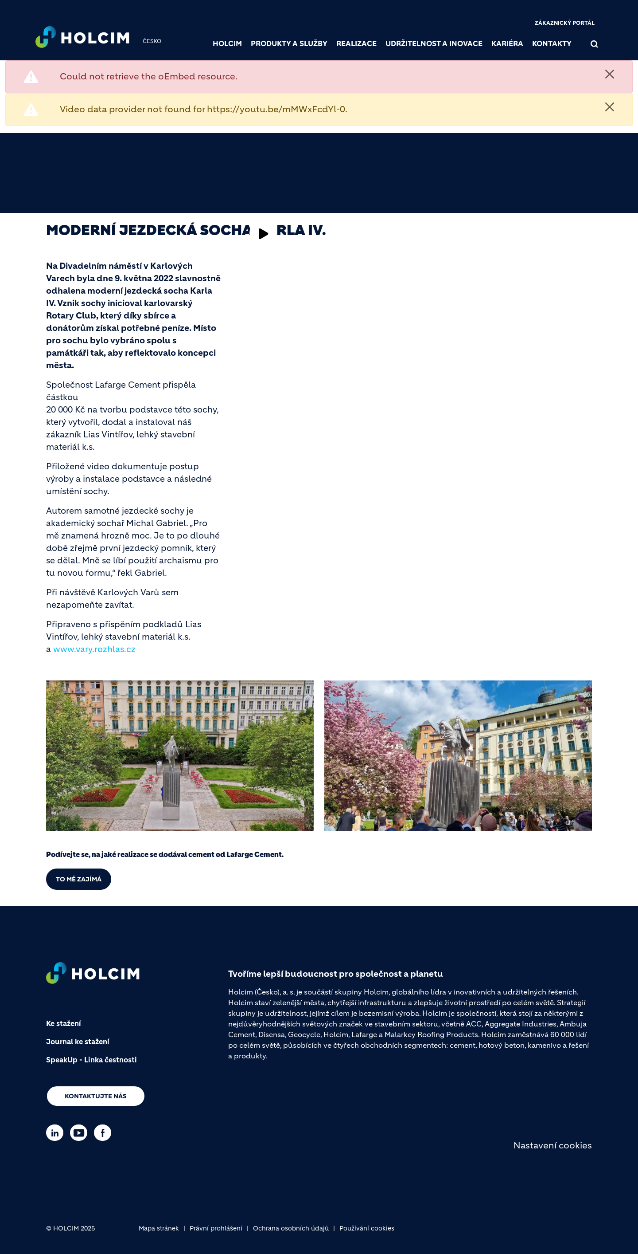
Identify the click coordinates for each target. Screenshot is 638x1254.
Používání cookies (366, 1228)
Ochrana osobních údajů (291, 1228)
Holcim (227, 43)
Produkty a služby (289, 43)
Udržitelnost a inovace (433, 43)
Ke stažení (63, 1023)
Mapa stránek (159, 1228)
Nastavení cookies (553, 1145)
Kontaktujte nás (96, 1096)
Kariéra (507, 43)
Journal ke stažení (77, 1041)
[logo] (82, 38)
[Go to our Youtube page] (81, 1132)
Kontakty (552, 43)
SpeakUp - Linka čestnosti (91, 1059)
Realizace (356, 43)
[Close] (609, 74)
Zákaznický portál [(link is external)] (565, 23)
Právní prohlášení (216, 1228)
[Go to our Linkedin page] (57, 1132)
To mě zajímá (78, 879)
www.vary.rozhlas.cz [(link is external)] (94, 649)
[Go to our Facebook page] (105, 1132)
